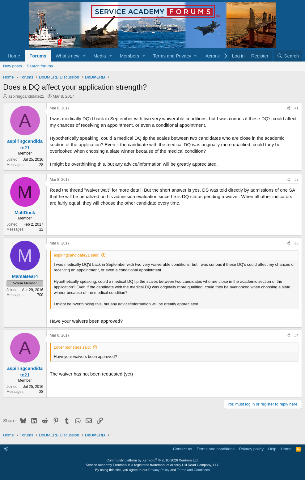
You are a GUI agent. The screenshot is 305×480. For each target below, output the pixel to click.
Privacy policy (251, 449)
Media (99, 55)
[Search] (288, 56)
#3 (296, 243)
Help (272, 449)
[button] (84, 56)
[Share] (288, 108)
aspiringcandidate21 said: (76, 255)
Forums (37, 55)
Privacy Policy (158, 470)
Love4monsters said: (72, 347)
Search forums (40, 66)
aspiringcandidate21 (26, 96)
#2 (296, 179)
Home (14, 55)
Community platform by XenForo (153, 460)
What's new (67, 55)
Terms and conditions (216, 449)
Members (129, 55)
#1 (296, 108)
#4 (296, 335)
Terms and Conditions (193, 470)
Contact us (182, 449)
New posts (12, 66)
